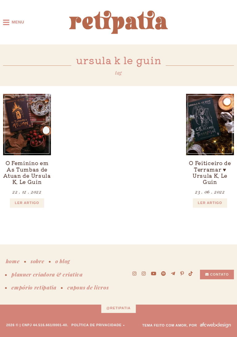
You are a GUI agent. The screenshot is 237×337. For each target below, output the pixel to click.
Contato (217, 274)
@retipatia (118, 308)
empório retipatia (33, 287)
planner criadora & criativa (46, 274)
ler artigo (27, 203)
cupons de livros (88, 287)
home (13, 261)
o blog (62, 261)
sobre (37, 261)
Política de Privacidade (96, 325)
